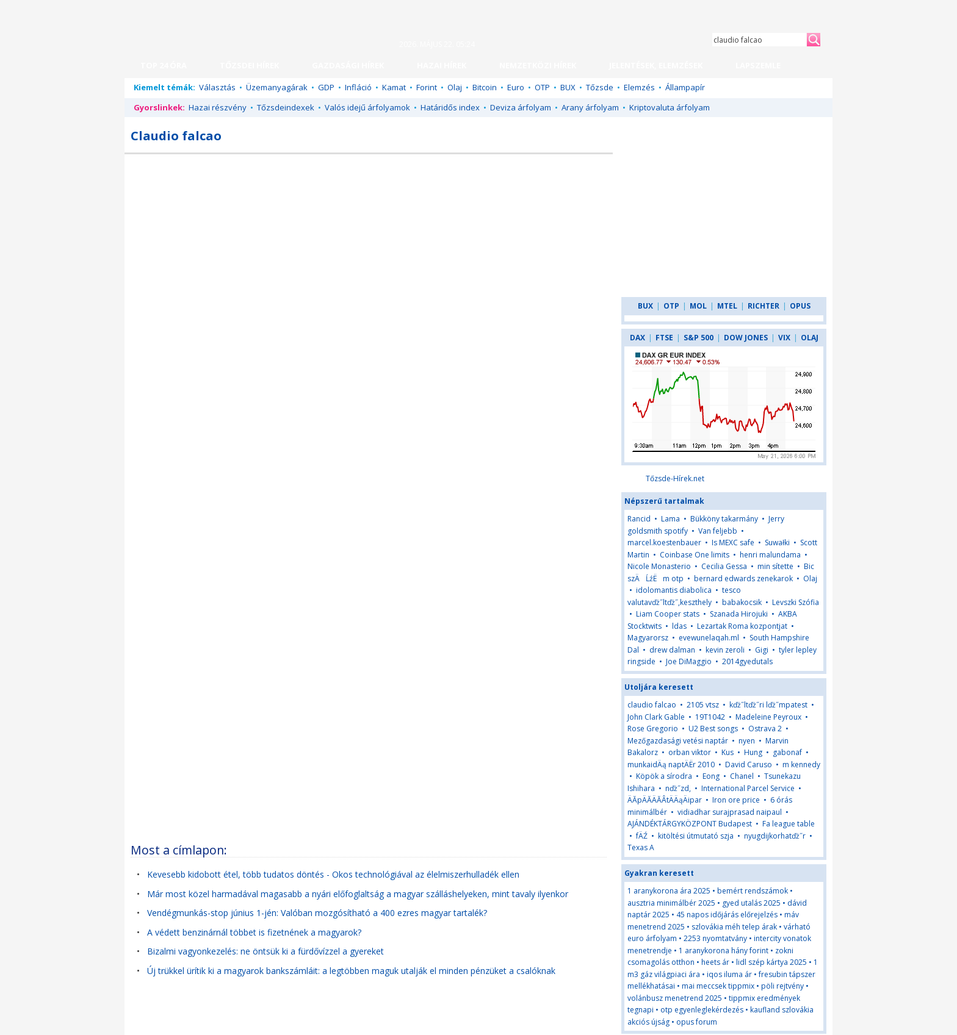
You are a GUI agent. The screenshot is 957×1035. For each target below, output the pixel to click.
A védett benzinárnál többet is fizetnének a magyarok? (254, 932)
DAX (637, 337)
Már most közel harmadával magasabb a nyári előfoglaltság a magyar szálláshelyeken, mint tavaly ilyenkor (357, 894)
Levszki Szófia (795, 602)
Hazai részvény (218, 107)
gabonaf (787, 752)
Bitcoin (484, 87)
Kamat (394, 87)
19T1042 (710, 717)
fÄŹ (642, 836)
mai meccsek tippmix (718, 986)
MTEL (727, 306)
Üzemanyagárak (277, 87)
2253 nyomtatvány (715, 938)
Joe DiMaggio (689, 661)
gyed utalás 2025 (751, 903)
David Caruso (748, 764)
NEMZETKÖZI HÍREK (537, 65)
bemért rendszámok (752, 891)
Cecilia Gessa (724, 566)
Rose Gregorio (652, 728)
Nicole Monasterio (659, 566)
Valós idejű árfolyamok (367, 107)
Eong (711, 776)
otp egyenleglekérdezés (701, 1010)
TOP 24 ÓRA (163, 65)
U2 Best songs (713, 728)
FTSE (664, 337)
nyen (747, 741)
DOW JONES (746, 337)
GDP (326, 87)
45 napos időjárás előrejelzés (727, 914)
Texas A (640, 847)
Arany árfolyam (590, 107)
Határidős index (450, 107)
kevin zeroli (725, 650)
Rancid (639, 519)
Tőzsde (599, 87)
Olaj (454, 87)
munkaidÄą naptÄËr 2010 (671, 764)
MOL (698, 306)
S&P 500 (698, 337)
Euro (515, 87)
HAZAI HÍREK (441, 65)
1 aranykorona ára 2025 (668, 891)
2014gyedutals (747, 661)
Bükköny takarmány (724, 519)
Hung (753, 752)
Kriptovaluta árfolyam (669, 107)
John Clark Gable (656, 717)
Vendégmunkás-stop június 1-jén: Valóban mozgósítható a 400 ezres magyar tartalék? (317, 913)
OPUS (800, 306)
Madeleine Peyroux (768, 717)
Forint (426, 87)
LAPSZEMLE (758, 65)
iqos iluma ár (729, 974)
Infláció (358, 87)
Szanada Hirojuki (739, 614)
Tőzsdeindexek (285, 107)
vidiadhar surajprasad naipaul (729, 812)
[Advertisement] (507, 249)
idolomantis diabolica (674, 590)
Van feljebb (717, 531)
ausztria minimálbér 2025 (671, 903)
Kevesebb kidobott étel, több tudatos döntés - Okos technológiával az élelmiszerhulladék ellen (333, 874)
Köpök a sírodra (664, 776)
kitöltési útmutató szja (696, 836)
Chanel (742, 776)
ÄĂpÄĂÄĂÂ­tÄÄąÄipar (664, 800)
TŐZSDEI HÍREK (249, 65)
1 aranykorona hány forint (723, 950)
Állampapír (685, 87)
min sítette (775, 566)
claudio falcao (651, 705)
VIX (784, 337)
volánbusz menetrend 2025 (674, 998)
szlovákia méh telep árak (734, 927)
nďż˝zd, (678, 788)
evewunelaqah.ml (709, 637)
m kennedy (801, 764)
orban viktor (689, 752)
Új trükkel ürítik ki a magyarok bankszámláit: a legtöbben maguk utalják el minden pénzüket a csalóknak (351, 970)
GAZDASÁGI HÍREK (348, 65)
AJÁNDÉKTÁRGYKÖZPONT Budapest (689, 823)
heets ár (715, 962)
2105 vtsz (703, 705)
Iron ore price (736, 800)
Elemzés (639, 87)
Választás (217, 87)
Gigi (762, 650)
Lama (670, 519)
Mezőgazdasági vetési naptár (677, 741)
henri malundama (770, 555)
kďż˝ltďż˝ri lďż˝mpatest (768, 705)
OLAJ (809, 337)
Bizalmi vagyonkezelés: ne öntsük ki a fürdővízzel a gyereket (265, 951)
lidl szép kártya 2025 (771, 962)
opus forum (696, 1022)
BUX (568, 87)
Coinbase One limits (694, 555)
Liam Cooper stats (667, 614)
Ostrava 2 (765, 728)
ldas (679, 626)
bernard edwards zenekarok (743, 578)
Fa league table (788, 823)
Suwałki (777, 542)
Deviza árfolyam (520, 107)
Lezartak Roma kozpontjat (742, 626)
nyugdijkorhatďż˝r (775, 836)
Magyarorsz (647, 637)
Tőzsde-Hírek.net (675, 478)
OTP (542, 87)
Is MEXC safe (733, 542)
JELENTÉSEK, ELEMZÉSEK (655, 65)
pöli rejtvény (782, 986)
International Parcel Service (748, 788)
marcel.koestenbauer (664, 542)
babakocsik (742, 602)
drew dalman (672, 650)
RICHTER (763, 306)
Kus (727, 752)
